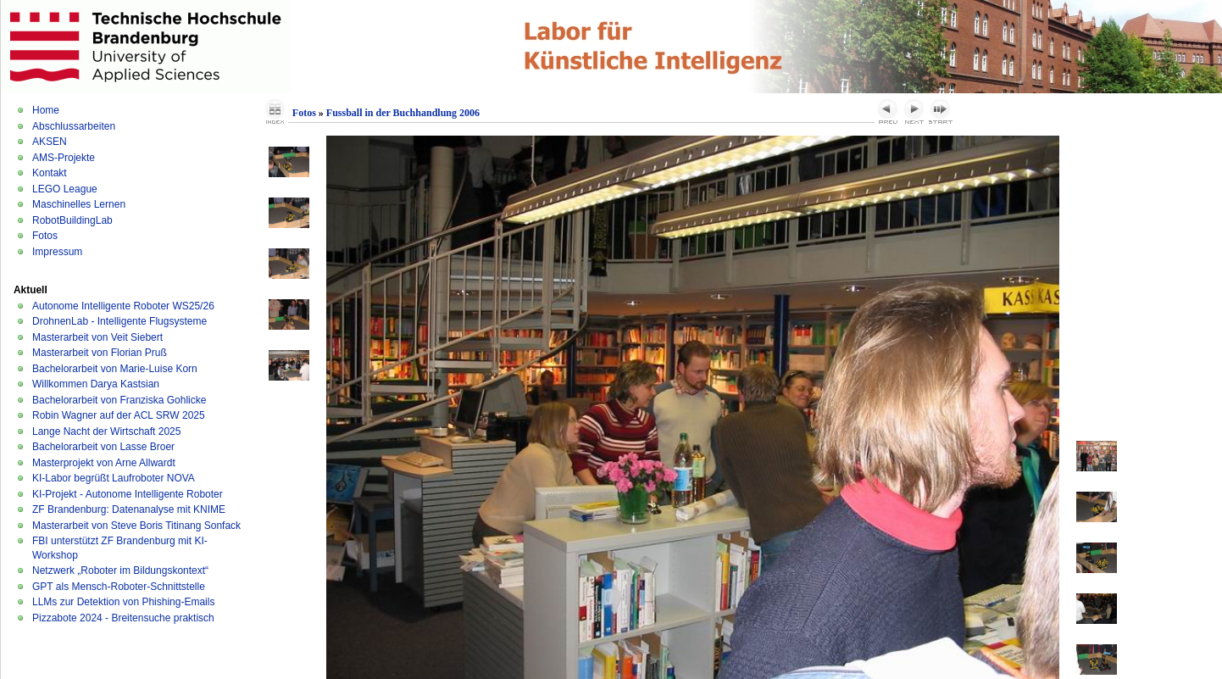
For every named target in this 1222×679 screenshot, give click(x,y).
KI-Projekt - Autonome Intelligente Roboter (127, 494)
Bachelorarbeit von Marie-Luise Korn (114, 369)
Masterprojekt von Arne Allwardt (103, 463)
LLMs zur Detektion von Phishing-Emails (123, 602)
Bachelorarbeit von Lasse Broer (103, 447)
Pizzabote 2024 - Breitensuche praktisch (123, 618)
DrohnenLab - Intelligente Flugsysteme (119, 321)
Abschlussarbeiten (73, 126)
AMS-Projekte (63, 158)
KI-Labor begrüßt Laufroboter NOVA (113, 478)
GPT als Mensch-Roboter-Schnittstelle (118, 587)
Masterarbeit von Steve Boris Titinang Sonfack (136, 526)
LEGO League (64, 189)
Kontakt (49, 173)
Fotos (45, 236)
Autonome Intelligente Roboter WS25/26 (123, 306)
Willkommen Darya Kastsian (95, 384)
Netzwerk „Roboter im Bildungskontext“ (120, 570)
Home (45, 110)
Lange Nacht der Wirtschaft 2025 (106, 431)
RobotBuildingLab (72, 220)
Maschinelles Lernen (78, 204)
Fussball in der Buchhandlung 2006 (403, 113)
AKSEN (49, 141)
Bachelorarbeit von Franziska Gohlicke (119, 400)
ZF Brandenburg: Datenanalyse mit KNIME (128, 509)
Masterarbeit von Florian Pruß (99, 353)
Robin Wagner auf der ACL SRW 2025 (118, 415)
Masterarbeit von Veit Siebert (97, 337)
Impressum (57, 252)
